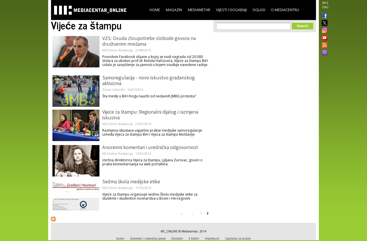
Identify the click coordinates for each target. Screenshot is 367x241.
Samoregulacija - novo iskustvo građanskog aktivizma (148, 81)
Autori (120, 238)
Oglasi (258, 9)
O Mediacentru (285, 9)
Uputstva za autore (238, 238)
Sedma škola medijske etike (131, 182)
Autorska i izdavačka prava (148, 238)
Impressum (212, 238)
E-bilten (194, 238)
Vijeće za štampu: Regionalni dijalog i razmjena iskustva (150, 115)
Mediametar (199, 9)
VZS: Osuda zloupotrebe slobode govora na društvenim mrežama (149, 41)
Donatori (177, 238)
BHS (325, 3)
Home (155, 9)
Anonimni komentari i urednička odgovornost (150, 148)
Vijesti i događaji (231, 9)
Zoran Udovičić (113, 89)
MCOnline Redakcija (117, 50)
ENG (325, 7)
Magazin (174, 9)
